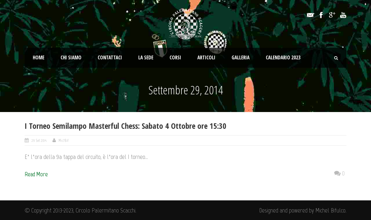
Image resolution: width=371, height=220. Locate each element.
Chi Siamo (71, 57)
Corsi (175, 57)
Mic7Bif (63, 140)
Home (38, 57)
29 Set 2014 (39, 140)
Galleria (241, 57)
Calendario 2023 (283, 57)
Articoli (206, 57)
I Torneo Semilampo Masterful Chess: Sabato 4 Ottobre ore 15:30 (125, 125)
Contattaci (110, 57)
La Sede (145, 57)
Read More (36, 174)
